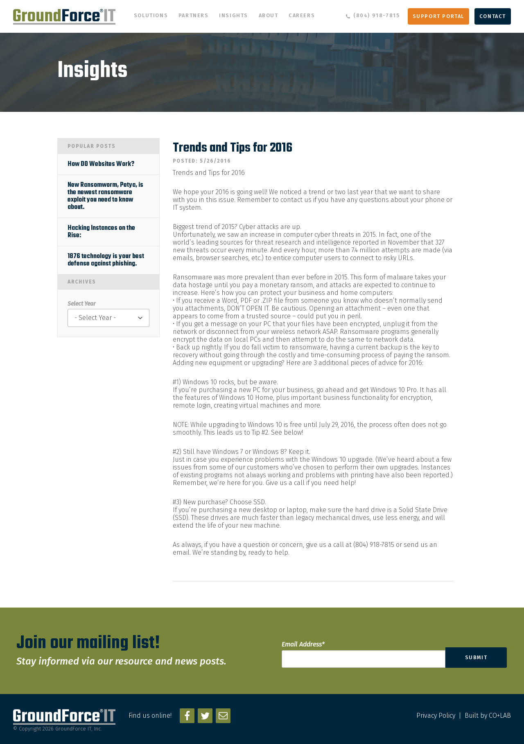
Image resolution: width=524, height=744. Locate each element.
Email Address (303, 644)
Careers (302, 15)
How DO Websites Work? (101, 164)
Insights (233, 15)
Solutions (151, 15)
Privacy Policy (435, 715)
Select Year (81, 303)
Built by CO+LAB (488, 715)
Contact (492, 16)
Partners (193, 15)
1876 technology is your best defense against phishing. (106, 260)
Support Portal (438, 16)
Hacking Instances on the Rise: (101, 232)
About (268, 15)
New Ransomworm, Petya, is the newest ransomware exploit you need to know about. (105, 196)
